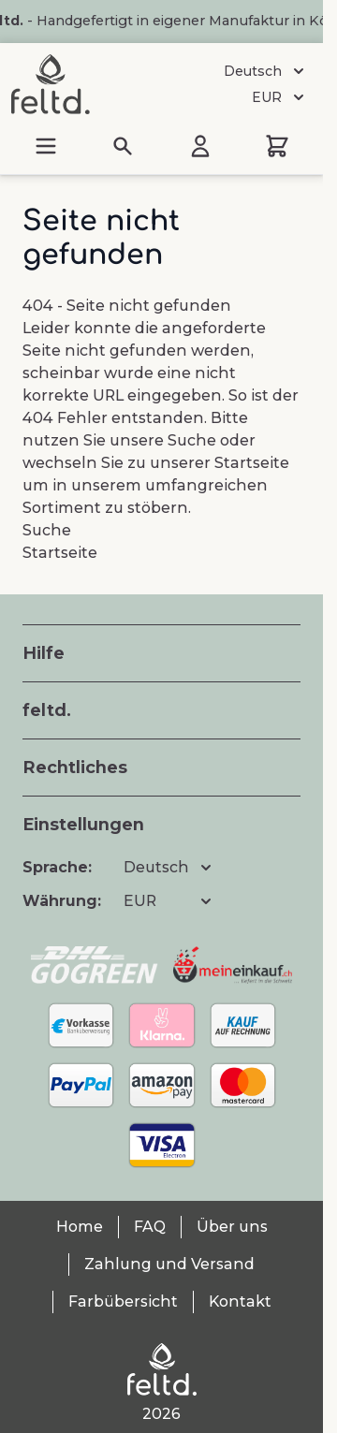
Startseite (251, 463)
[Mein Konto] (200, 146)
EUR (280, 97)
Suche (192, 440)
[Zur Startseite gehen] (50, 84)
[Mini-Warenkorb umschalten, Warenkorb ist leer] (277, 146)
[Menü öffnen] (46, 146)
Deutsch (266, 71)
